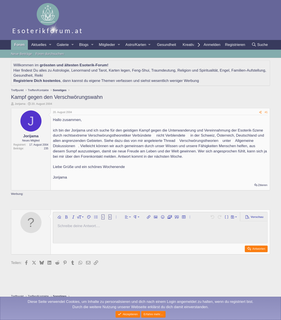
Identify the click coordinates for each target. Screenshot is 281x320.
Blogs (84, 45)
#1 (266, 112)
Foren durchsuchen (50, 54)
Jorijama (20, 103)
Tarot (102, 70)
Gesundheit (166, 45)
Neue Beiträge (21, 54)
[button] (50, 45)
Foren (19, 45)
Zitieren (262, 185)
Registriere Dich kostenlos (36, 81)
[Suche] (259, 45)
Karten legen (119, 70)
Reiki (38, 75)
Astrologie (61, 70)
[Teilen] (260, 112)
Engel (224, 70)
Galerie (63, 45)
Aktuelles (38, 45)
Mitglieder (107, 45)
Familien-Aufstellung (248, 70)
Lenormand (80, 70)
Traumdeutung (163, 70)
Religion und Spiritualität (197, 70)
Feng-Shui (140, 70)
